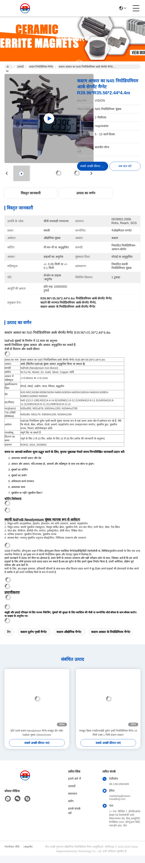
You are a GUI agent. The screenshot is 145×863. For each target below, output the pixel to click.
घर (7, 67)
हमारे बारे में (74, 778)
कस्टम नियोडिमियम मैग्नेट (41, 66)
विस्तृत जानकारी (31, 193)
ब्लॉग (71, 801)
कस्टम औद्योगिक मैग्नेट (69, 632)
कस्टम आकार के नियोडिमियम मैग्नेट (110, 632)
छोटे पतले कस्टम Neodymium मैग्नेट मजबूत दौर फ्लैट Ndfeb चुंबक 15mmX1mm (36, 732)
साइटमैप (29, 846)
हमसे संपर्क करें (74, 811)
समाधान (72, 793)
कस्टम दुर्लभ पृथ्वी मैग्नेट (33, 632)
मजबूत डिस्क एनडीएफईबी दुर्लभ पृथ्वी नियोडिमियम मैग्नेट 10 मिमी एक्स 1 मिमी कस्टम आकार (108, 732)
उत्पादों (20, 66)
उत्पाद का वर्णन (85, 193)
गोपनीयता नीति (11, 846)
